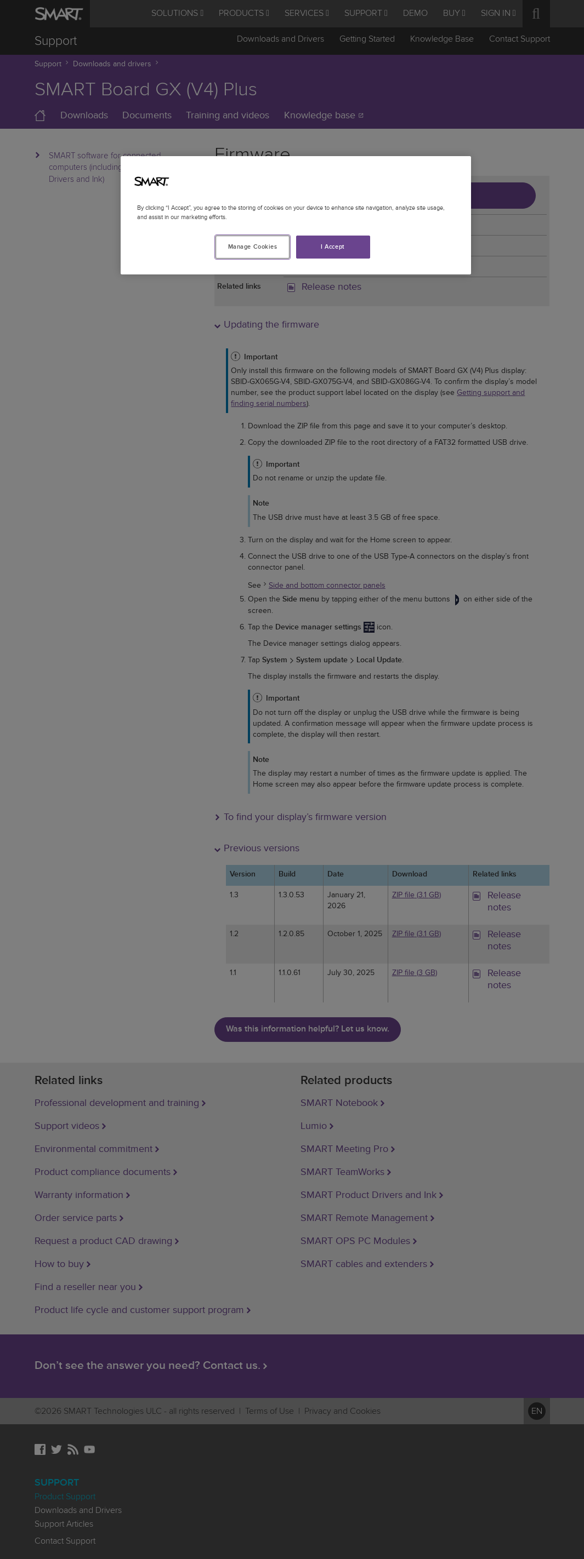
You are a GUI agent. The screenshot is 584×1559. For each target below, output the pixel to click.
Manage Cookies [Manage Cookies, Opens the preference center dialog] (252, 246)
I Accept (333, 246)
